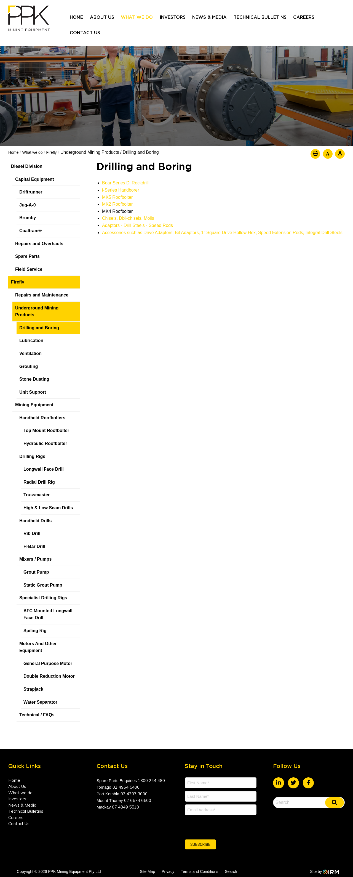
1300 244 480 (151, 780)
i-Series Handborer (120, 190)
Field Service (28, 269)
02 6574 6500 (137, 800)
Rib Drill (31, 533)
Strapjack (33, 689)
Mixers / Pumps (35, 559)
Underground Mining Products (36, 311)
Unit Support (32, 392)
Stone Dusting (34, 379)
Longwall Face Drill (43, 469)
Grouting (28, 366)
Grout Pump (36, 572)
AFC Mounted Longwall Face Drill (48, 614)
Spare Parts (27, 256)
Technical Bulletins (260, 17)
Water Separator (40, 702)
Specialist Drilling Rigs (43, 597)
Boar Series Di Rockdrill (125, 183)
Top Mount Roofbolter (46, 430)
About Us (102, 17)
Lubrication (31, 340)
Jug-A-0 (27, 205)
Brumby (27, 217)
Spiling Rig (35, 630)
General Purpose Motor (47, 663)
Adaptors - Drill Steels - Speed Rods (137, 225)
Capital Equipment (34, 179)
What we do (137, 17)
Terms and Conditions (199, 871)
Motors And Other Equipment (38, 647)
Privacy (168, 871)
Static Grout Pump (42, 585)
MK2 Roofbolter (117, 204)
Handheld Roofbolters (42, 417)
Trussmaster (36, 494)
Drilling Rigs (32, 456)
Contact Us (85, 33)
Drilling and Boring (39, 327)
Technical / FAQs (37, 714)
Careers (303, 17)
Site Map (147, 871)
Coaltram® (31, 230)
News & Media (209, 17)
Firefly (17, 282)
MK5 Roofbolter (117, 197)
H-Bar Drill (34, 546)
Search (231, 871)
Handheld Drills (35, 520)
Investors (173, 17)
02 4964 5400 (126, 787)
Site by (324, 871)
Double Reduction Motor (49, 676)
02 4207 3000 (134, 793)
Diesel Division (26, 166)
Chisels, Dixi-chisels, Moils (128, 218)
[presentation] (218, 826)
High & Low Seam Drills (48, 507)
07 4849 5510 (125, 807)
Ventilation (30, 353)
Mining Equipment (34, 404)
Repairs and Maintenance (41, 295)
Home (76, 17)
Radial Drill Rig (39, 482)
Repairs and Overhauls (39, 243)
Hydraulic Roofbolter (45, 443)
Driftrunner (30, 192)
